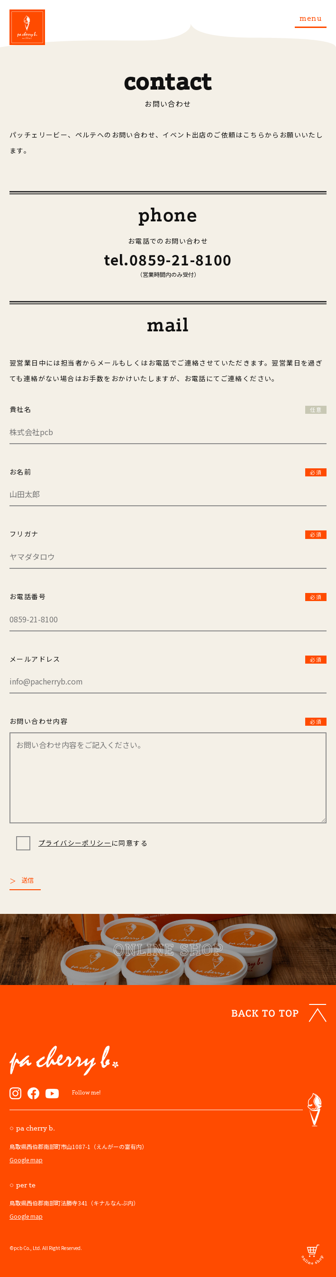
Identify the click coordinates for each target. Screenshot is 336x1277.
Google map (26, 1160)
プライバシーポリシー (74, 843)
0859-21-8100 (180, 259)
